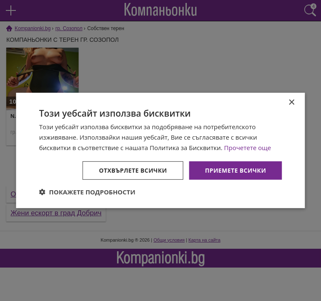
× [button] (291, 102)
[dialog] (160, 150)
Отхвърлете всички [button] (133, 170)
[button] (87, 192)
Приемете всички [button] (235, 170)
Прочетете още (247, 147)
